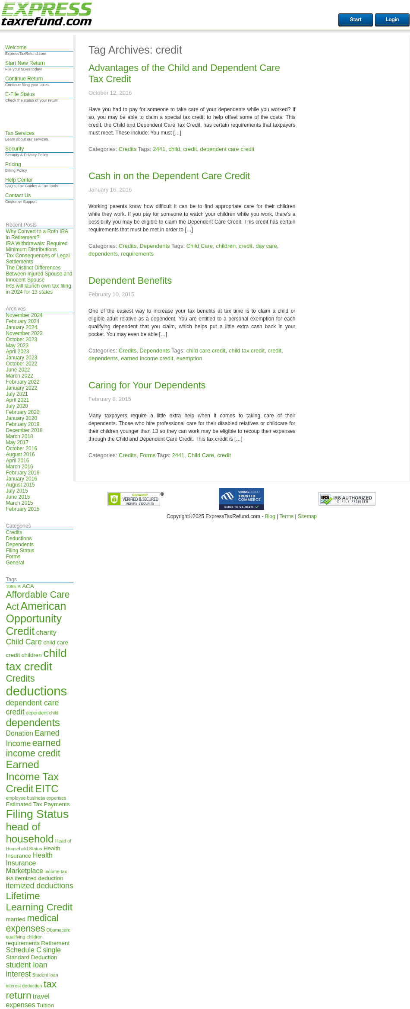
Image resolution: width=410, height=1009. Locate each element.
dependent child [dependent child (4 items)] (42, 712)
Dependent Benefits (130, 280)
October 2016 (21, 448)
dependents (103, 253)
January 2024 (21, 327)
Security (14, 149)
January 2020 (21, 418)
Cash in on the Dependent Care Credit (169, 175)
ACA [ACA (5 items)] (28, 586)
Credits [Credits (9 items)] (20, 678)
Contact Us (18, 195)
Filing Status (20, 551)
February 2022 (22, 382)
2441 (159, 149)
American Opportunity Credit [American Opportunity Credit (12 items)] (36, 618)
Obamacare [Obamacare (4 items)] (59, 929)
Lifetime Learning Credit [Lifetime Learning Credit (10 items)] (39, 901)
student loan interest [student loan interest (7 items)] (26, 969)
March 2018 (19, 436)
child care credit (206, 350)
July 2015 (17, 491)
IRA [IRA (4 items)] (9, 878)
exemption (189, 358)
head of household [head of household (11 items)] (30, 833)
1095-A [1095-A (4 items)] (13, 586)
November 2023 (24, 333)
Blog (270, 516)
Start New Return (25, 63)
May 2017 (17, 442)
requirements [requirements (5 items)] (23, 943)
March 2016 (19, 467)
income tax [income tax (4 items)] (56, 871)
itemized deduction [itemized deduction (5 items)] (39, 878)
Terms (286, 516)
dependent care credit (227, 149)
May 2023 (17, 346)
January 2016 (21, 479)
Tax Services (20, 133)
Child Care (199, 246)
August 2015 (20, 485)
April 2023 (17, 352)
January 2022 (21, 388)
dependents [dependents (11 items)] (33, 722)
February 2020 (22, 412)
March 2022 (19, 376)
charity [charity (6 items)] (46, 632)
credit (190, 149)
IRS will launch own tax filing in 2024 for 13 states (38, 289)
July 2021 (17, 394)
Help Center (19, 180)
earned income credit (147, 358)
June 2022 (18, 370)
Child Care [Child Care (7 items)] (24, 641)
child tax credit (247, 350)
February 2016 (22, 473)
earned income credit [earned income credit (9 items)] (33, 748)
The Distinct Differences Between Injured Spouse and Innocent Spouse (39, 274)
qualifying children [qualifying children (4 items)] (24, 936)
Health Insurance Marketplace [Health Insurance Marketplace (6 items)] (29, 863)
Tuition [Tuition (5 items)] (45, 1005)
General (15, 563)
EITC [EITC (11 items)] (47, 788)
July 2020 (17, 406)
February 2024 (22, 321)
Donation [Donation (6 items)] (19, 733)
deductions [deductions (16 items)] (36, 691)
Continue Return (24, 79)
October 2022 (21, 364)
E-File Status (20, 94)
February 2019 (22, 424)
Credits (14, 532)
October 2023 (21, 339)
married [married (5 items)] (15, 919)
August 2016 (20, 455)
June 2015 (18, 497)
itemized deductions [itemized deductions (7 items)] (39, 885)
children (226, 246)
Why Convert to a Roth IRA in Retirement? (37, 234)
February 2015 (22, 509)
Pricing (13, 164)
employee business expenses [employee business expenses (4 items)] (36, 798)
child (174, 149)
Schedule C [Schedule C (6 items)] (23, 950)
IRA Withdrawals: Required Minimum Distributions (36, 246)
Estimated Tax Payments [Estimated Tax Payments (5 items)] (37, 804)
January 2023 (21, 358)
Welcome (16, 48)
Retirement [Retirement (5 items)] (55, 943)
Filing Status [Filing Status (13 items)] (37, 813)
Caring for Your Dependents (147, 385)
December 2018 (24, 430)
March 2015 (19, 503)
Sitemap (307, 516)
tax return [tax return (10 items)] (31, 990)
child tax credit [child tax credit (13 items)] (36, 660)
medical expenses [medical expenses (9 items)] (32, 923)
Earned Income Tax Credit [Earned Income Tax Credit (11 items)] (32, 776)
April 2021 (17, 400)
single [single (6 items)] (52, 950)
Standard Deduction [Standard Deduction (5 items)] (31, 957)
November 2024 (24, 315)
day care (266, 246)
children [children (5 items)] (32, 655)
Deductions (19, 538)
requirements (137, 253)
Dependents (20, 544)
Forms (13, 557)
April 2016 (17, 461)
